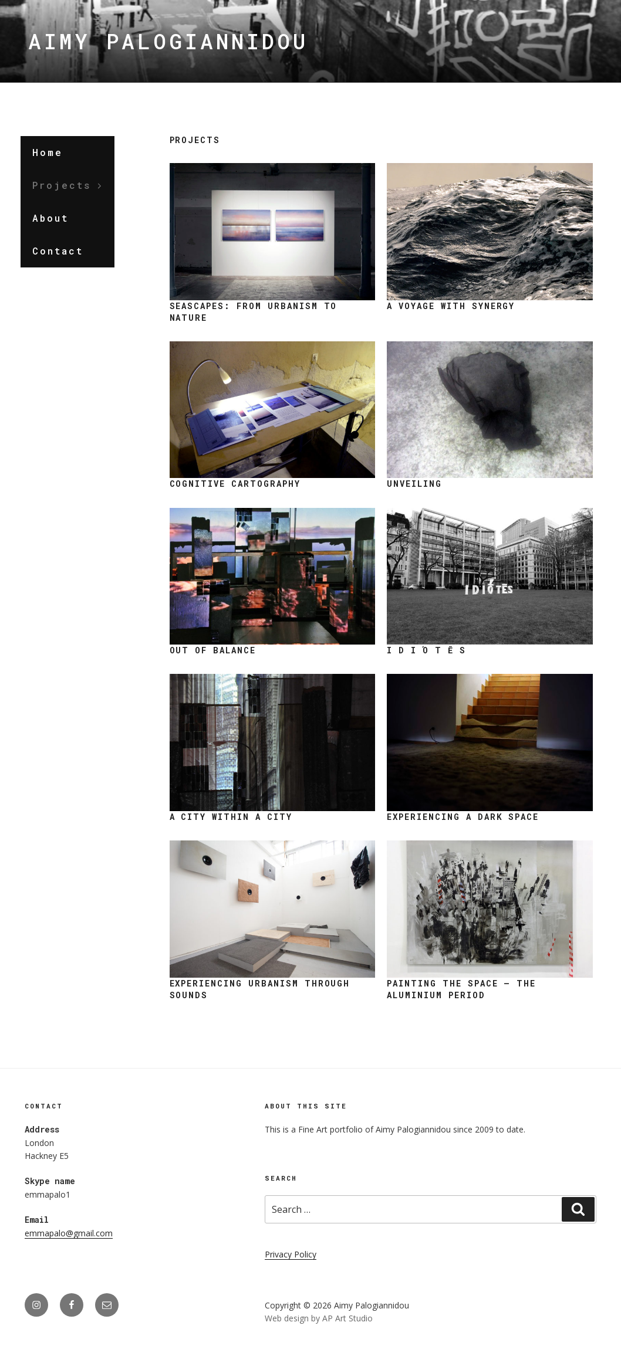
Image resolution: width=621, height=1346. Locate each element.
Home (47, 152)
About (50, 218)
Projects (68, 185)
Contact (57, 251)
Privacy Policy (290, 1254)
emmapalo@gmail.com (69, 1233)
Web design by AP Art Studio (319, 1318)
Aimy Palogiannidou (168, 41)
